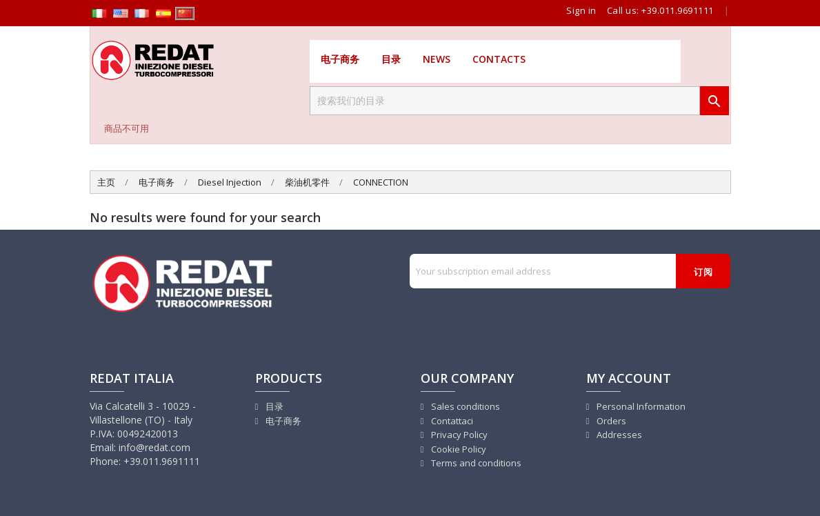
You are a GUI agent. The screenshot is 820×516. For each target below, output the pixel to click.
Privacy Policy (458, 434)
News (436, 59)
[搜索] (505, 100)
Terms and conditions (475, 463)
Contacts (499, 59)
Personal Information (640, 406)
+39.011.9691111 (677, 10)
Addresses (618, 434)
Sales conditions (464, 406)
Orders (610, 421)
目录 (391, 59)
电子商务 (340, 59)
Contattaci (451, 421)
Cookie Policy (457, 449)
